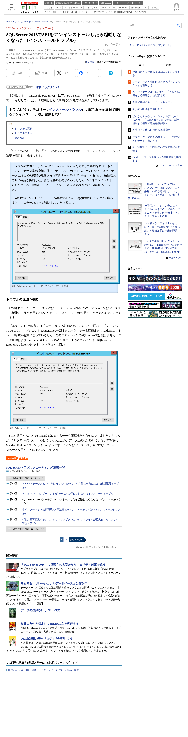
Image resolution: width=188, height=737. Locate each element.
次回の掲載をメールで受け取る (25, 471)
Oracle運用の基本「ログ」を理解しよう (47, 638)
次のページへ (76, 539)
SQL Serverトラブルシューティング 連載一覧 (35, 467)
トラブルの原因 (23, 133)
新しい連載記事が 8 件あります (28, 478)
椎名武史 (90, 62)
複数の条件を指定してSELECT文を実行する (49, 623)
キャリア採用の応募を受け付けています (150, 45)
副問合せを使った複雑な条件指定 (151, 130)
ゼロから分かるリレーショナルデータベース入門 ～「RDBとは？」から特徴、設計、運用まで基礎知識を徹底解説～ (156, 120)
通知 (44, 73)
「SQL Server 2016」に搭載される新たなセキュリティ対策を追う (63, 564)
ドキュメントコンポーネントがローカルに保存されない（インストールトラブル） (69, 493)
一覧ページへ (175, 257)
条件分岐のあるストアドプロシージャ (153, 102)
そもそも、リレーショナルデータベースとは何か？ (54, 583)
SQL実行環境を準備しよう (147, 109)
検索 (179, 25)
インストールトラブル (65, 109)
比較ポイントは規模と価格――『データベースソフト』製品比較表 (43, 670)
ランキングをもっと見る (170, 165)
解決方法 (20, 138)
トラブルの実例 (23, 128)
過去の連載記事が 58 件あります (28, 529)
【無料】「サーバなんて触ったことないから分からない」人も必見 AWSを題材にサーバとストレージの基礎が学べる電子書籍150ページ (154, 191)
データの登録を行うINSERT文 (40, 610)
